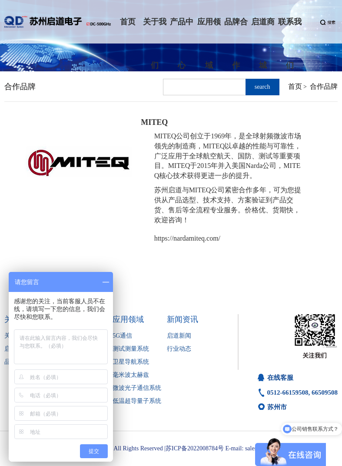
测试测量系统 (131, 348)
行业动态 (179, 348)
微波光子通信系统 (137, 388)
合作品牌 (324, 86)
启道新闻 (179, 335)
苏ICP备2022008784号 (195, 448)
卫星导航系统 (131, 362)
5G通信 (122, 335)
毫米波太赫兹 (131, 375)
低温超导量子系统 (137, 401)
